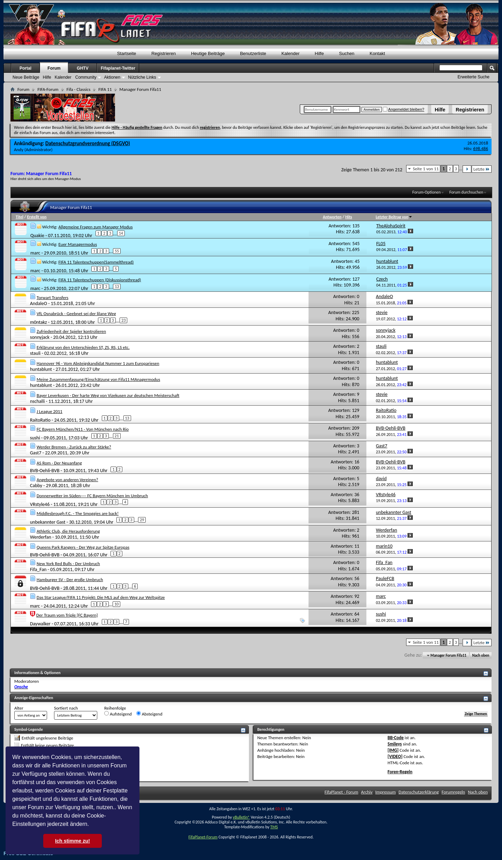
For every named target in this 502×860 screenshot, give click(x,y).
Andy (18, 149)
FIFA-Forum (47, 89)
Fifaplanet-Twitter (118, 68)
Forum (53, 68)
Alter (18, 708)
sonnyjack (40, 337)
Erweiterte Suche (473, 77)
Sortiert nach (66, 708)
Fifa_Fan (38, 569)
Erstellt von (36, 216)
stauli (35, 353)
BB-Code (396, 737)
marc (35, 253)
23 (123, 320)
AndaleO (38, 303)
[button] (91, 825)
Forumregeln (453, 792)
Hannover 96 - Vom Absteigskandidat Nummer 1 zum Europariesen (98, 363)
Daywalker (40, 624)
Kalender (290, 53)
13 (117, 286)
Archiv (367, 792)
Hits (348, 216)
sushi (35, 438)
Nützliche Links (142, 77)
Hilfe (440, 109)
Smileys (395, 743)
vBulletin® (241, 817)
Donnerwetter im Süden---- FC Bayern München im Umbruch (92, 495)
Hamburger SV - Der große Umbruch (70, 579)
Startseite (126, 53)
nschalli (37, 401)
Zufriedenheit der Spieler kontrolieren (71, 331)
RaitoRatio (40, 420)
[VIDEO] (395, 756)
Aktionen (112, 77)
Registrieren (470, 109)
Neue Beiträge (26, 77)
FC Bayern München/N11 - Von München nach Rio (83, 429)
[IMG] (393, 750)
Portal (25, 68)
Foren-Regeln (400, 771)
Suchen (347, 53)
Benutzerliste (253, 53)
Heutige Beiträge (208, 53)
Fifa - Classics (79, 89)
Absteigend (149, 714)
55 (117, 251)
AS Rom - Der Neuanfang (59, 463)
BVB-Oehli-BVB (45, 470)
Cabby (36, 485)
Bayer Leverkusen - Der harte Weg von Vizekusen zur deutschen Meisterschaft (108, 395)
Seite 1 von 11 (426, 168)
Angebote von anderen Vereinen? (67, 479)
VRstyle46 (40, 504)
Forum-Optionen (426, 192)
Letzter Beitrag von (394, 216)
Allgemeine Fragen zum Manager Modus (95, 226)
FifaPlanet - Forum (341, 792)
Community (86, 77)
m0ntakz (38, 322)
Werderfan (40, 537)
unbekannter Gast (48, 522)
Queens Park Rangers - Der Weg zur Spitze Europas (83, 547)
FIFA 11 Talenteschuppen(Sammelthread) (96, 262)
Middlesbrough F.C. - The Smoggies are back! (78, 513)
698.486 (480, 148)
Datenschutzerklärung (418, 792)
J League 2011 (49, 411)
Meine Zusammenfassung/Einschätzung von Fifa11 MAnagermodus (98, 379)
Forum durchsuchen (466, 192)
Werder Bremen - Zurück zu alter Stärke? (74, 446)
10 (116, 604)
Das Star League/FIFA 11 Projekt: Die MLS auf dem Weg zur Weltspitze (101, 597)
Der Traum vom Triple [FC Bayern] (67, 615)
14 (121, 233)
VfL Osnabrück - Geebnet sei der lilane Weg (76, 313)
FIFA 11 (105, 89)
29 (142, 519)
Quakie (37, 235)
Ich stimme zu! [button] (72, 841)
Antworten (332, 216)
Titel (19, 216)
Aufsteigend (118, 714)
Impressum (385, 792)
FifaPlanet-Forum (202, 837)
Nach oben (480, 655)
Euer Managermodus (77, 244)
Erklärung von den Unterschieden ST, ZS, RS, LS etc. (83, 347)
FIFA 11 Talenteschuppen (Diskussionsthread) (99, 279)
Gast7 (35, 453)
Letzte (481, 169)
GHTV (82, 68)
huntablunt (41, 369)
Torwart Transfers (52, 297)
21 (117, 435)
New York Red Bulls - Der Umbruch (68, 563)
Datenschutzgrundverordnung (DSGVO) (87, 143)
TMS (274, 826)
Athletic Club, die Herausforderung (68, 531)
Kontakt (377, 53)
